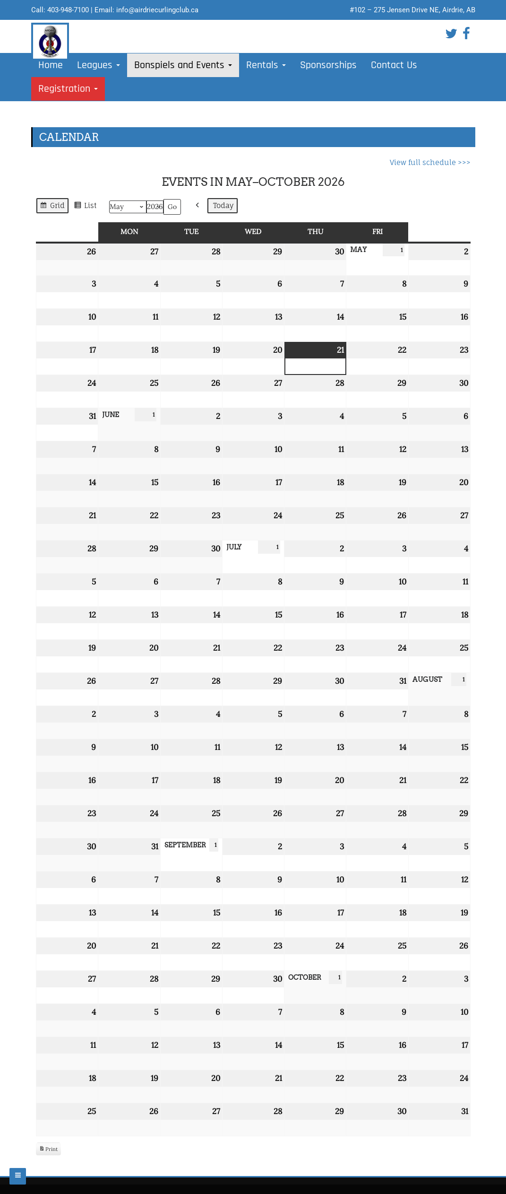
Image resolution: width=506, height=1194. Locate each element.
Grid (52, 207)
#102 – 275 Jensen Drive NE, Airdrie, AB (412, 10)
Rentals (266, 65)
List (85, 207)
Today (223, 205)
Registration (68, 89)
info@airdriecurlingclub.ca (157, 10)
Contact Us (394, 65)
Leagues (98, 65)
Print (48, 1150)
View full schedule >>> (430, 162)
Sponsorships (328, 65)
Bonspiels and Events (183, 65)
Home (50, 65)
